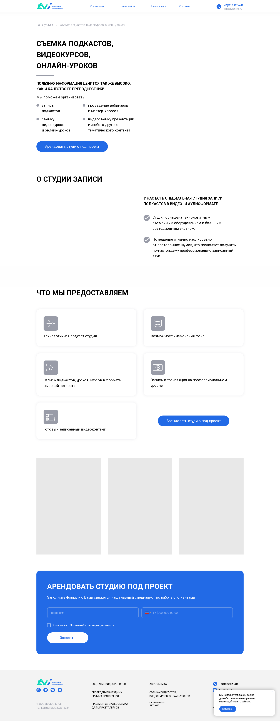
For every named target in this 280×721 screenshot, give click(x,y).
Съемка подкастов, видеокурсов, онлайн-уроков (92, 25)
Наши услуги (44, 25)
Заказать (68, 638)
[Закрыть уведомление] (272, 692)
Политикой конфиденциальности (92, 625)
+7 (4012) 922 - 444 (233, 5)
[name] (93, 613)
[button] (72, 146)
